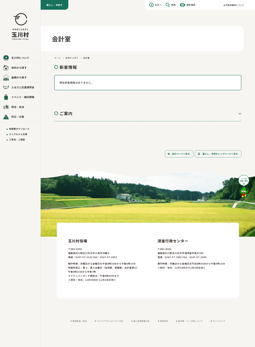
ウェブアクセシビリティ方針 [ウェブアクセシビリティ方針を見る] (110, 321)
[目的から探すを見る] (20, 68)
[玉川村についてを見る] (20, 58)
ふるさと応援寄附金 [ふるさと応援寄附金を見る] (22, 87)
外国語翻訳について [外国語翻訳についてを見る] (235, 5)
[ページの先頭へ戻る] (244, 187)
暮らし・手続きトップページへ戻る (220, 153)
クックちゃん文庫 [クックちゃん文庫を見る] (18, 134)
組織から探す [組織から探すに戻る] (72, 57)
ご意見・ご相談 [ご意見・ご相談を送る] (17, 139)
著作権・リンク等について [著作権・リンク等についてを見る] (190, 321)
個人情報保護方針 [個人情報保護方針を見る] (141, 321)
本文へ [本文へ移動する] (158, 4)
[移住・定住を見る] (20, 107)
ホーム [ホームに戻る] (57, 57)
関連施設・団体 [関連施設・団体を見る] (80, 321)
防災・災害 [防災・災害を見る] (17, 116)
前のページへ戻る (181, 153)
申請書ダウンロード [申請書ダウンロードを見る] (19, 128)
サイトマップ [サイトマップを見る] (219, 321)
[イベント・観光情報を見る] (20, 97)
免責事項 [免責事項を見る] (164, 321)
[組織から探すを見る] (20, 77)
